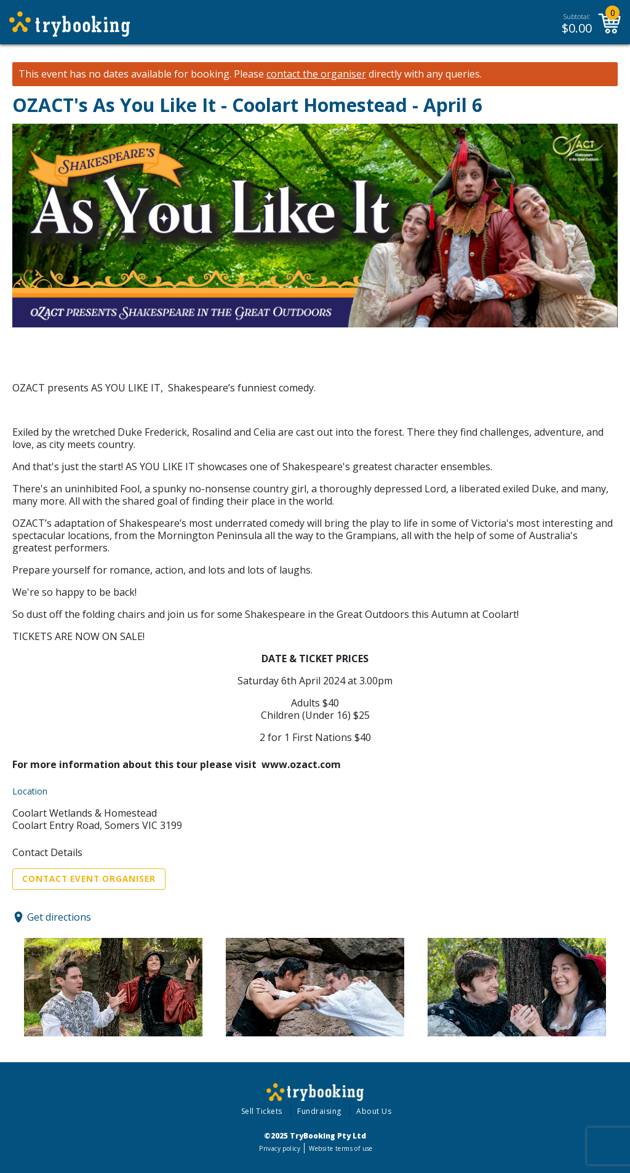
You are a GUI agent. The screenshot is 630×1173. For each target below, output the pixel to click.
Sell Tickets (261, 1111)
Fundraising (319, 1111)
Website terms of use (340, 1148)
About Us (373, 1111)
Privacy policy (279, 1148)
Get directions (59, 917)
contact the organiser (316, 74)
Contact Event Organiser (89, 878)
